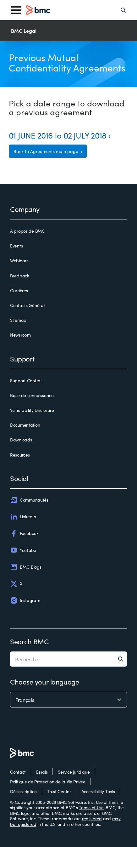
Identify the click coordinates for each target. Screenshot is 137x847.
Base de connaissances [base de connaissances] (32, 395)
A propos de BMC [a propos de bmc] (27, 231)
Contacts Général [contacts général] (27, 305)
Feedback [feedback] (19, 276)
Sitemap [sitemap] (18, 320)
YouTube (23, 550)
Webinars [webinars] (19, 261)
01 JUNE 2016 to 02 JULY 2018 (57, 135)
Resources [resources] (20, 455)
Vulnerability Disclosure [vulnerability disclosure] (32, 410)
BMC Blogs (25, 567)
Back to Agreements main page (46, 151)
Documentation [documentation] (25, 425)
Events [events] (16, 246)
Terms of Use (91, 807)
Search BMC (29, 641)
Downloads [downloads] (21, 440)
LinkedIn (23, 516)
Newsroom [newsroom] (20, 335)
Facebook (24, 533)
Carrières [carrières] (19, 290)
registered (92, 818)
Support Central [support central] (25, 381)
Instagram (25, 600)
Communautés (29, 500)
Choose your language (44, 681)
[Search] (123, 10)
